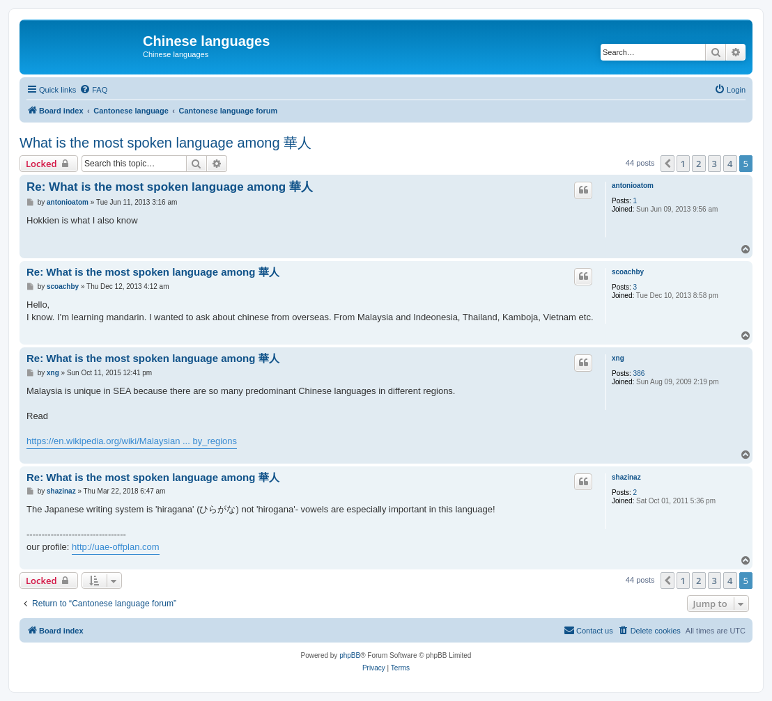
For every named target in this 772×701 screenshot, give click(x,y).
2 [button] (698, 163)
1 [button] (683, 163)
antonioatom (633, 185)
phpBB (349, 655)
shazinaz (626, 477)
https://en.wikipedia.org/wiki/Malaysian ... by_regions (131, 441)
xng (618, 358)
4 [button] (729, 163)
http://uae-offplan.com (116, 547)
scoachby (628, 272)
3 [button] (714, 163)
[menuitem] (93, 89)
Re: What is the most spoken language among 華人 (169, 187)
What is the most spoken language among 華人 (165, 142)
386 (639, 373)
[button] (667, 163)
